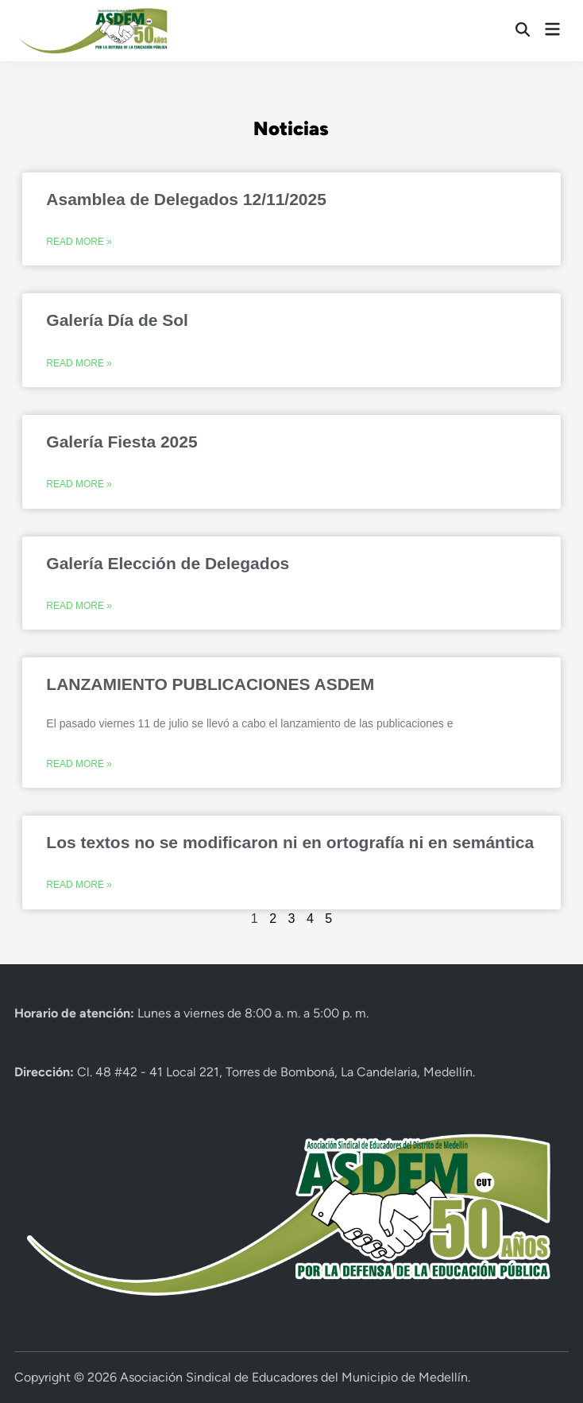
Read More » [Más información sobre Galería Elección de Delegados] (79, 605)
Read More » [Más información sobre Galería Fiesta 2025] (79, 484)
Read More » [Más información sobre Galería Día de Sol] (79, 363)
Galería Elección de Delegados (167, 563)
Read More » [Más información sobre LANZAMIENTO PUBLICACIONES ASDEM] (79, 763)
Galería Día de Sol (117, 320)
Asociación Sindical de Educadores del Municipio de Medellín (294, 1377)
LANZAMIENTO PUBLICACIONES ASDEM (210, 684)
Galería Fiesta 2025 (121, 441)
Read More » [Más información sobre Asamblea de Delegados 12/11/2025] (79, 241)
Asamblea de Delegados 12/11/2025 (186, 199)
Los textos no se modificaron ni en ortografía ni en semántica (290, 842)
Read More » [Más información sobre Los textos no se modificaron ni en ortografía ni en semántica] (79, 884)
